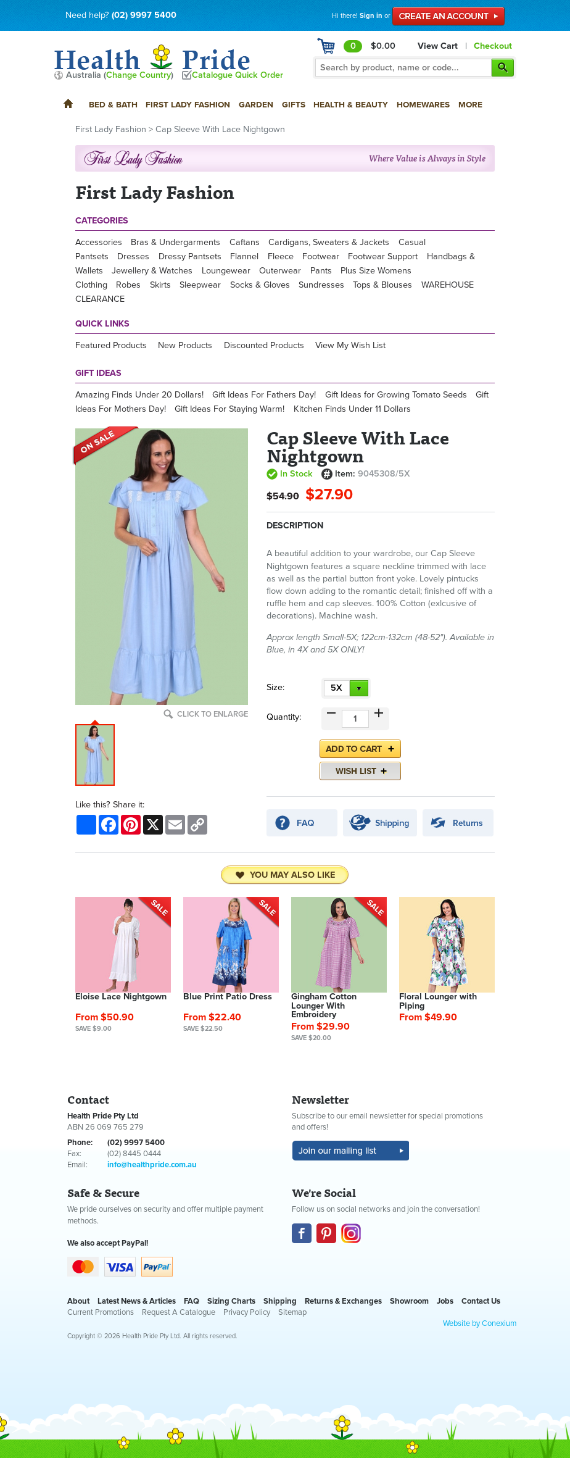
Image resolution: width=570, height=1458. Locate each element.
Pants (321, 270)
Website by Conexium (479, 1323)
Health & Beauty (350, 104)
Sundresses (321, 285)
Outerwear (280, 270)
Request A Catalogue (178, 1312)
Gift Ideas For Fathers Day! (264, 394)
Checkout (493, 46)
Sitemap (292, 1312)
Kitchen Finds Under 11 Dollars (352, 409)
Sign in (371, 16)
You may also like (284, 875)
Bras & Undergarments (175, 242)
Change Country (138, 75)
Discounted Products (264, 345)
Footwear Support (383, 256)
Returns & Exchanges (343, 1301)
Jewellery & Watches (152, 270)
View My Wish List (350, 345)
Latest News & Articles (136, 1301)
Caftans (244, 242)
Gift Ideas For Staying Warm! (229, 409)
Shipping (280, 1301)
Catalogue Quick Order (237, 75)
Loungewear (226, 270)
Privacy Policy (246, 1312)
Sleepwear (200, 285)
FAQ (191, 1301)
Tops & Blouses (382, 285)
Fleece (281, 256)
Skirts (160, 285)
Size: (275, 687)
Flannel (244, 256)
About (78, 1301)
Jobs (445, 1301)
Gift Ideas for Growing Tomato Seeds (396, 394)
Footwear (320, 256)
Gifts (293, 104)
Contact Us (480, 1301)
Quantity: (283, 717)
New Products (185, 345)
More (470, 104)
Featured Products (111, 345)
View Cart (438, 46)
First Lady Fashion (188, 104)
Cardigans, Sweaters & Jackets (328, 242)
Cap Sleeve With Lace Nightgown (220, 129)
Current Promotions (100, 1312)
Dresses (133, 256)
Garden (256, 104)
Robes (128, 285)
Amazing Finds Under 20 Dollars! (139, 394)
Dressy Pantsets (190, 256)
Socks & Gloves (260, 285)
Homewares (423, 104)
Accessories (98, 242)
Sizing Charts (231, 1301)
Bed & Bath (113, 104)
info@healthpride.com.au (152, 1165)
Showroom (409, 1301)
